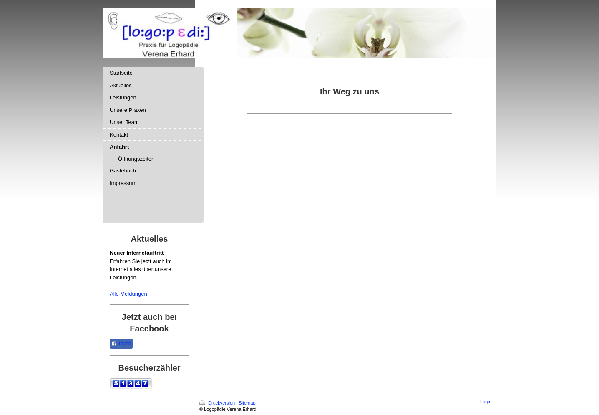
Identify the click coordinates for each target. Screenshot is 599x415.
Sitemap (247, 402)
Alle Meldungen (128, 294)
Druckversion (217, 402)
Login (485, 401)
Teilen (121, 344)
